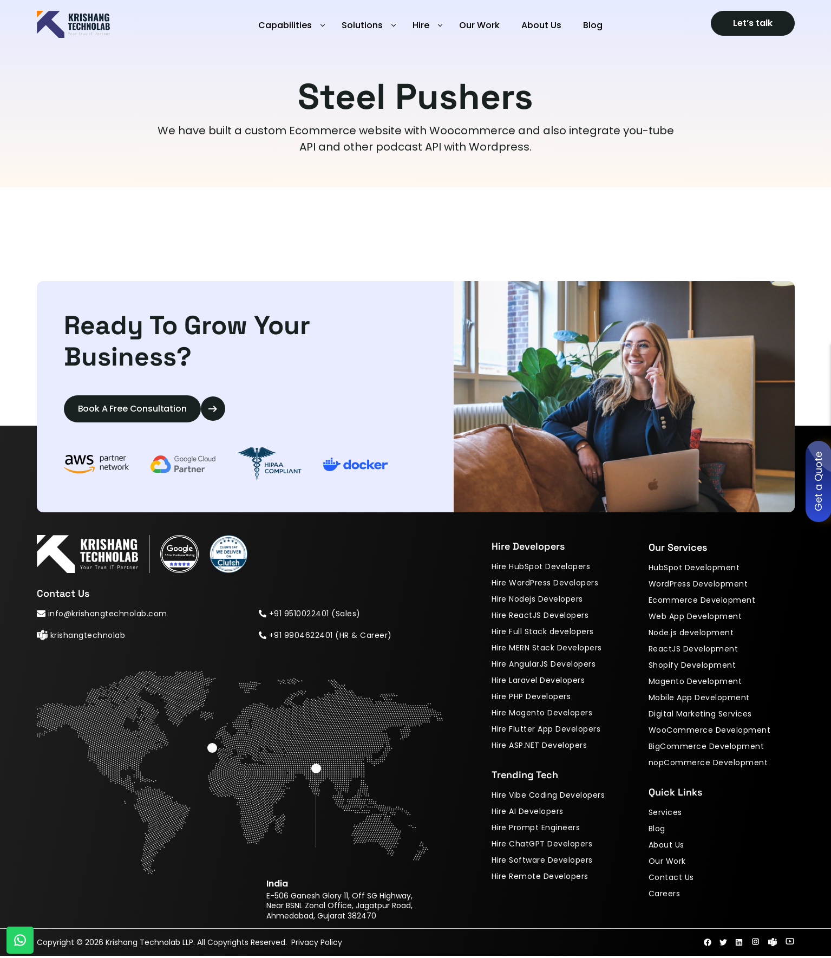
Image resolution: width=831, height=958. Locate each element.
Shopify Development (692, 666)
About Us (541, 25)
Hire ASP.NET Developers (539, 746)
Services (665, 814)
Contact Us (671, 879)
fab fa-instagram (755, 944)
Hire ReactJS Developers (540, 616)
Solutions (362, 25)
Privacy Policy (320, 944)
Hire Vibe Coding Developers (548, 796)
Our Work (479, 25)
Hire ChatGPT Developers (542, 845)
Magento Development (695, 682)
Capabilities (285, 25)
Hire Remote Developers (540, 877)
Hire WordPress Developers (545, 584)
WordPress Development (698, 585)
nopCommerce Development (708, 764)
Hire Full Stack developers (543, 633)
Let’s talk (753, 23)
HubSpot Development (694, 569)
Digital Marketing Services (700, 715)
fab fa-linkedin (739, 944)
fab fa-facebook (707, 944)
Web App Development (695, 617)
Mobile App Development (699, 699)
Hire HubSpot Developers (541, 568)
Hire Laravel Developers (538, 681)
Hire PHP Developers (531, 698)
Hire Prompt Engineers (536, 829)
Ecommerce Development (702, 601)
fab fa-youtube (790, 943)
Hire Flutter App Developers (546, 730)
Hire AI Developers (528, 812)
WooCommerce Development (710, 731)
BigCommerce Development (706, 747)
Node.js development (691, 634)
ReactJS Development (693, 650)
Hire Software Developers (542, 861)
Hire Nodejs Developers (537, 600)
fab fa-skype (772, 944)
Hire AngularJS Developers (544, 665)
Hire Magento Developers (542, 714)
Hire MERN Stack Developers (547, 649)
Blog (593, 25)
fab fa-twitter (723, 944)
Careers (664, 895)
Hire (421, 25)
